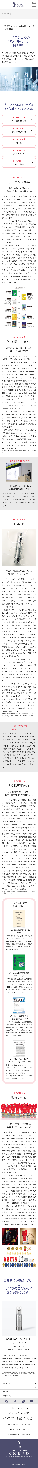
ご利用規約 (11, 1429)
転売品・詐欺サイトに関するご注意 (19, 1424)
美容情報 (6, 1391)
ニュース (6, 1387)
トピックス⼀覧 (8, 1383)
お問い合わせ (25, 1434)
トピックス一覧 (23, 1408)
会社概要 (13, 1408)
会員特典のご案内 (8, 1418)
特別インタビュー (8, 1396)
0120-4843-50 (19, 1453)
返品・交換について (23, 1429)
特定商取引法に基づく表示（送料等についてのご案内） (26, 1419)
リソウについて (14, 1413)
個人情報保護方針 (13, 1434)
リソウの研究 (25, 1413)
